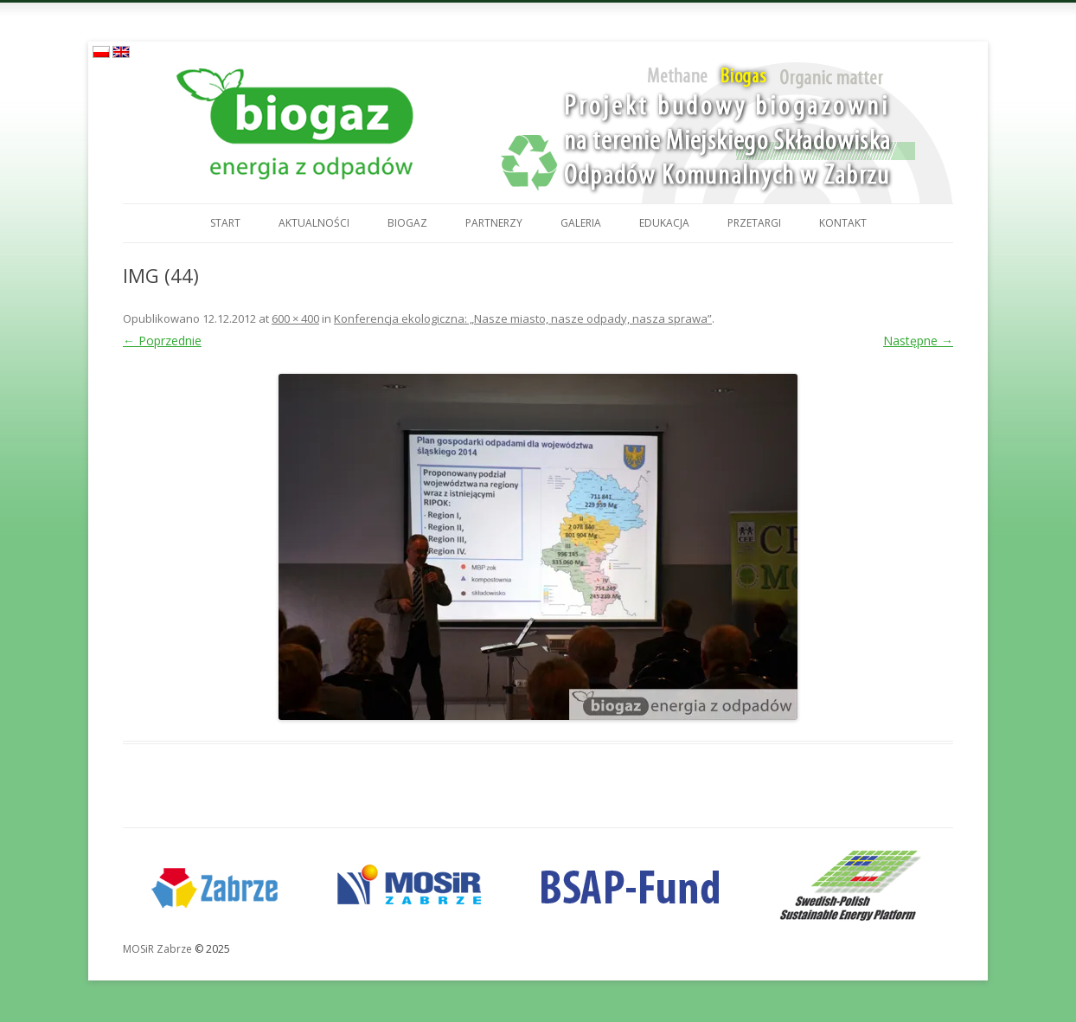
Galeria (580, 222)
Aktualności (314, 222)
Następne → (918, 340)
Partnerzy (493, 222)
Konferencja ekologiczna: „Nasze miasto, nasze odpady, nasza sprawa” (523, 318)
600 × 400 (295, 318)
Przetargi (754, 222)
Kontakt (843, 222)
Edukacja (664, 222)
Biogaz (407, 222)
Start (225, 222)
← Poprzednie (162, 340)
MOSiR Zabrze (157, 949)
